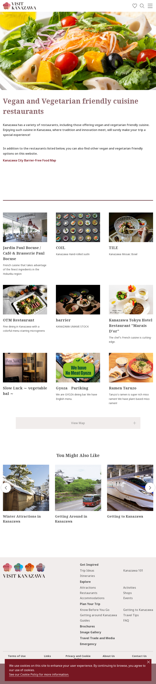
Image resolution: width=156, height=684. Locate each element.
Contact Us (139, 656)
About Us (109, 656)
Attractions (88, 588)
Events (128, 598)
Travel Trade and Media (97, 638)
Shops (127, 593)
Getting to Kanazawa (138, 610)
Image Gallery (90, 632)
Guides (85, 620)
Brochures (87, 626)
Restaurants (88, 593)
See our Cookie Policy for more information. (39, 674)
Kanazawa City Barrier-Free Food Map (29, 160)
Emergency (88, 644)
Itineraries (87, 576)
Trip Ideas (87, 570)
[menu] (150, 6)
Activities (129, 588)
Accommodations (92, 598)
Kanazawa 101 (133, 570)
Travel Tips (131, 615)
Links (47, 656)
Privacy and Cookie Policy (78, 657)
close (148, 661)
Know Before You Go (94, 610)
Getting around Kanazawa (98, 615)
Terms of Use (17, 656)
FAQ (126, 620)
